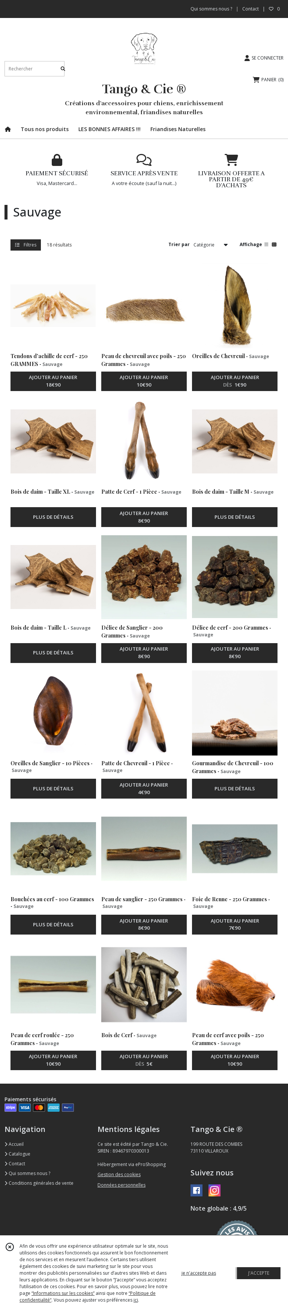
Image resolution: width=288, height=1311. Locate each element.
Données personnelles (122, 1185)
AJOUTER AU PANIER (53, 381)
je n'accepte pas (199, 1273)
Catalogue (17, 1154)
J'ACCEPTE (258, 1273)
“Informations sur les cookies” (63, 1293)
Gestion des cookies (119, 1174)
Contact (250, 9)
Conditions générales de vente (39, 1183)
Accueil (14, 1144)
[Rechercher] (63, 68)
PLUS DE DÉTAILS (53, 517)
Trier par (179, 244)
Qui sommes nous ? (27, 1173)
